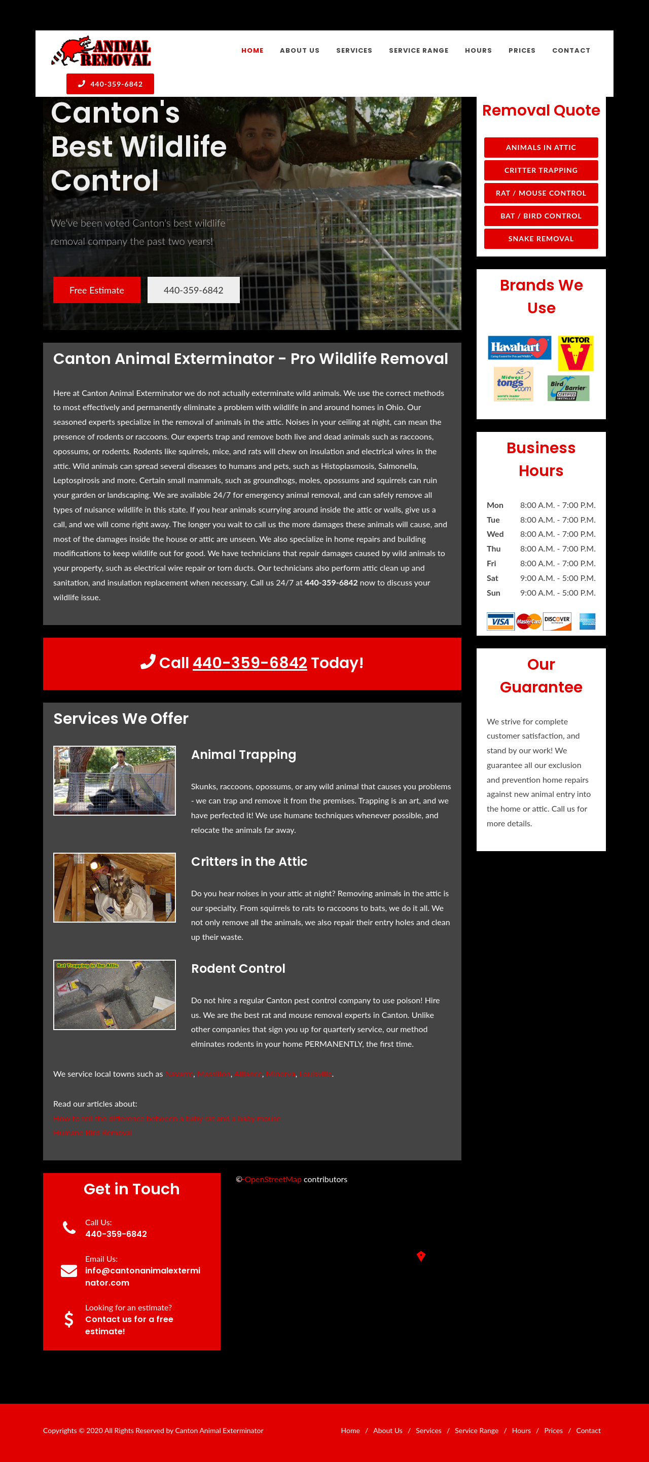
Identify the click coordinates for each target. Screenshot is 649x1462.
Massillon (214, 1073)
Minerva (281, 1073)
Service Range (476, 1430)
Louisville (315, 1073)
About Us (388, 1430)
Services (429, 1430)
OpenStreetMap (273, 1179)
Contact (588, 1430)
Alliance (248, 1073)
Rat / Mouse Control (541, 193)
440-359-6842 (110, 84)
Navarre (179, 1073)
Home (350, 1430)
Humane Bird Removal (92, 1132)
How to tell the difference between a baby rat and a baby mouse (166, 1118)
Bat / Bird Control (541, 215)
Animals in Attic (541, 147)
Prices (553, 1430)
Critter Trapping (541, 170)
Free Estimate (96, 290)
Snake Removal (541, 238)
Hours (521, 1430)
